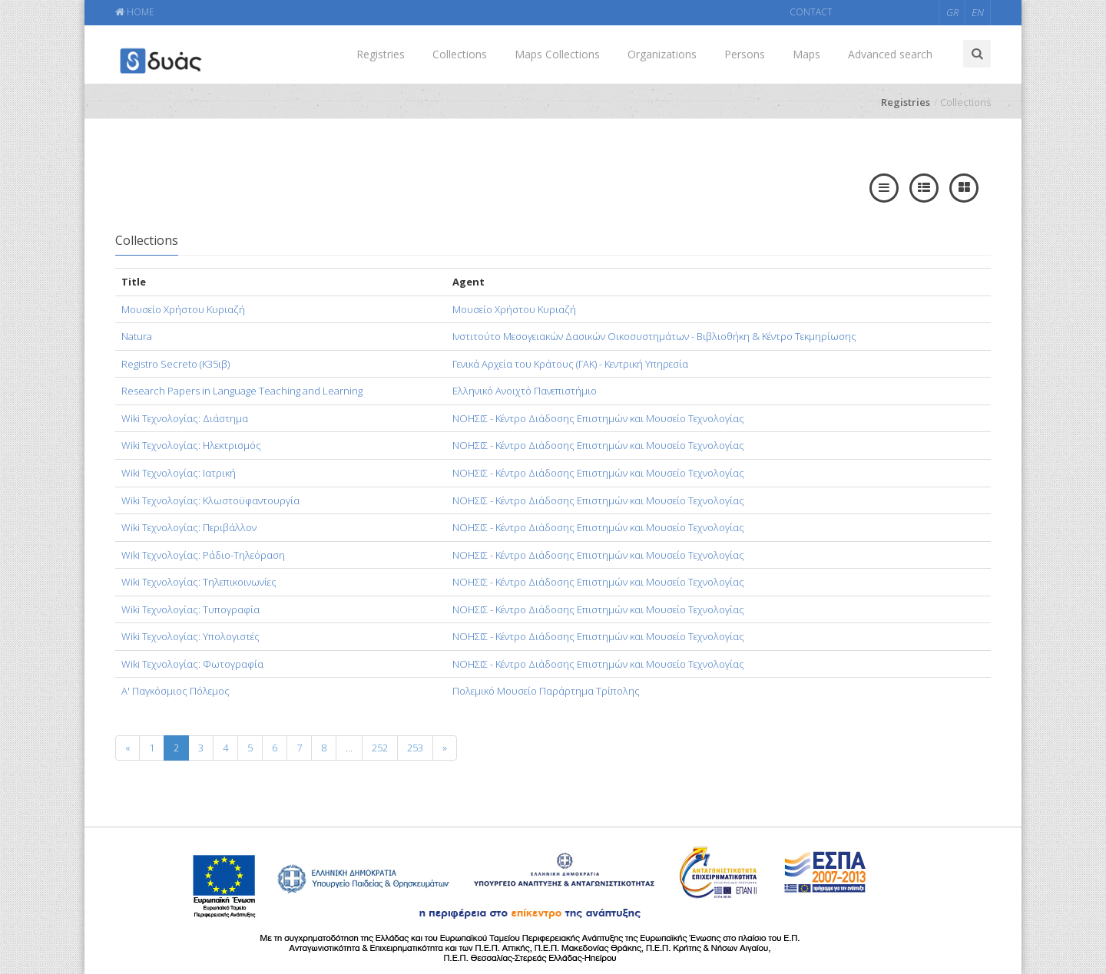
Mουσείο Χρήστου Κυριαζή (183, 309)
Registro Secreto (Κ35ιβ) (175, 364)
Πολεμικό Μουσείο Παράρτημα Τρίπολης (546, 691)
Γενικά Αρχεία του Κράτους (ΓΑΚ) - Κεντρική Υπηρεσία (570, 364)
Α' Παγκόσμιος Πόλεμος (175, 691)
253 (415, 747)
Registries (380, 54)
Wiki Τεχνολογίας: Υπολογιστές (190, 636)
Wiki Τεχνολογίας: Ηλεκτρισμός (191, 445)
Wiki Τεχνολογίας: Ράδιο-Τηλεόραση (203, 555)
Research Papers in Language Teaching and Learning (242, 391)
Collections (459, 54)
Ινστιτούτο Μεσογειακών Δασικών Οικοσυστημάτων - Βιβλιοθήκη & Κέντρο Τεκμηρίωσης (654, 336)
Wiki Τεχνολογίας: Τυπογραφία (190, 609)
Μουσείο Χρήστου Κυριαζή (514, 309)
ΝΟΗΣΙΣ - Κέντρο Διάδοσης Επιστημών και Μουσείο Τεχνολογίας (598, 418)
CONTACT (811, 11)
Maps (806, 54)
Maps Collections (557, 54)
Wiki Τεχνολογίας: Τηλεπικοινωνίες (198, 582)
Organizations (662, 54)
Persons (744, 54)
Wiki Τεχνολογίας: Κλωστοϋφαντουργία (210, 500)
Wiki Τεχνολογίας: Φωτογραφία (192, 664)
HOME (134, 11)
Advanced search (890, 54)
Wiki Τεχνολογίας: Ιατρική (178, 473)
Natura (136, 336)
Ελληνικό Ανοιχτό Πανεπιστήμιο (524, 391)
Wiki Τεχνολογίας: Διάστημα (184, 418)
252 (380, 747)
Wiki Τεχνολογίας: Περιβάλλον (189, 527)
